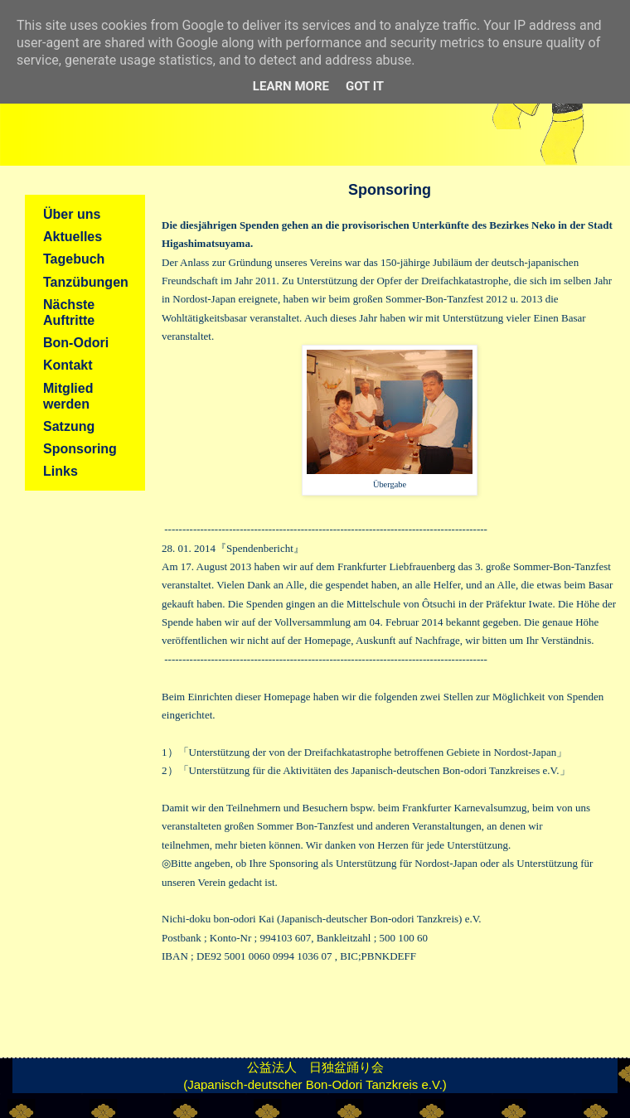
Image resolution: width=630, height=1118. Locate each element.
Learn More (291, 86)
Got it (365, 86)
